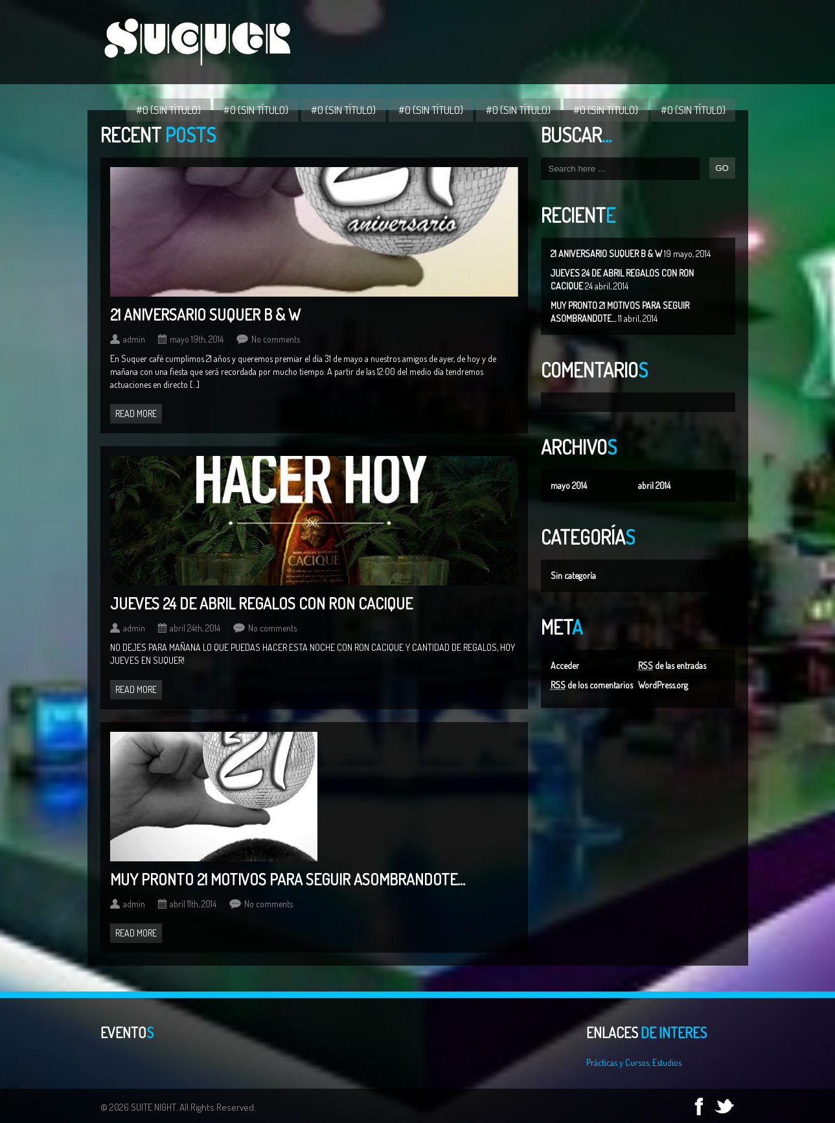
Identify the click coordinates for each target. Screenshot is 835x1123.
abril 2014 (654, 485)
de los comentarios (592, 684)
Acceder (565, 665)
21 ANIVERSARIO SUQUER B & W (606, 253)
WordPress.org (663, 684)
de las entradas (672, 665)
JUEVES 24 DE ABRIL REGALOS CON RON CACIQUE (261, 603)
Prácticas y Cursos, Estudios (633, 1062)
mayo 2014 (569, 485)
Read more (136, 413)
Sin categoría (573, 575)
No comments (275, 339)
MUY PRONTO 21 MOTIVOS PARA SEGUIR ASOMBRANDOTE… (287, 879)
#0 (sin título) (168, 110)
